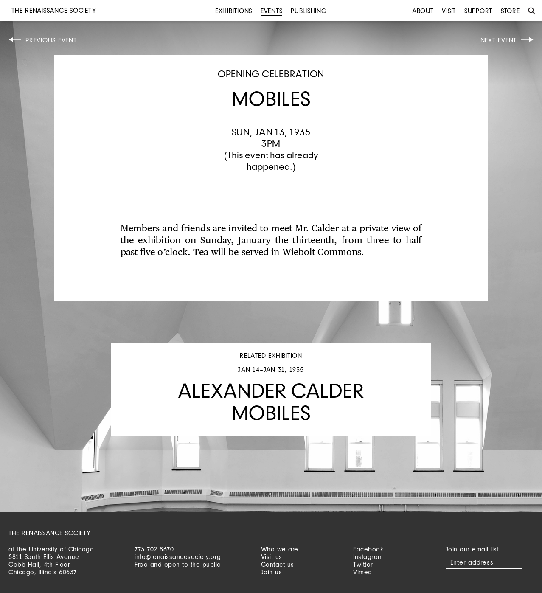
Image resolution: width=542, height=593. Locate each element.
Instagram (368, 557)
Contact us (277, 564)
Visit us (271, 557)
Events (272, 11)
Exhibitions (233, 11)
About (423, 11)
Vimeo (362, 572)
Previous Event (51, 40)
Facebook (368, 549)
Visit (449, 11)
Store (510, 11)
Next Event (498, 40)
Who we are (279, 549)
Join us (271, 572)
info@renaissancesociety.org (178, 557)
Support (478, 11)
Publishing (309, 11)
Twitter (363, 564)
